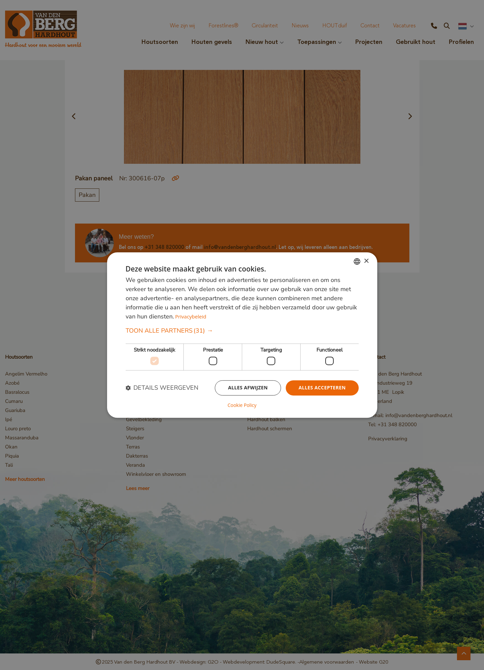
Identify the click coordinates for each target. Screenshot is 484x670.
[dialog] (242, 335)
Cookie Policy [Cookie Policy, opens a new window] (242, 405)
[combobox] (357, 261)
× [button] (366, 261)
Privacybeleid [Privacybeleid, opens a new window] (190, 316)
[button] (242, 331)
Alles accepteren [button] (322, 387)
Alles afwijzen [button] (248, 387)
